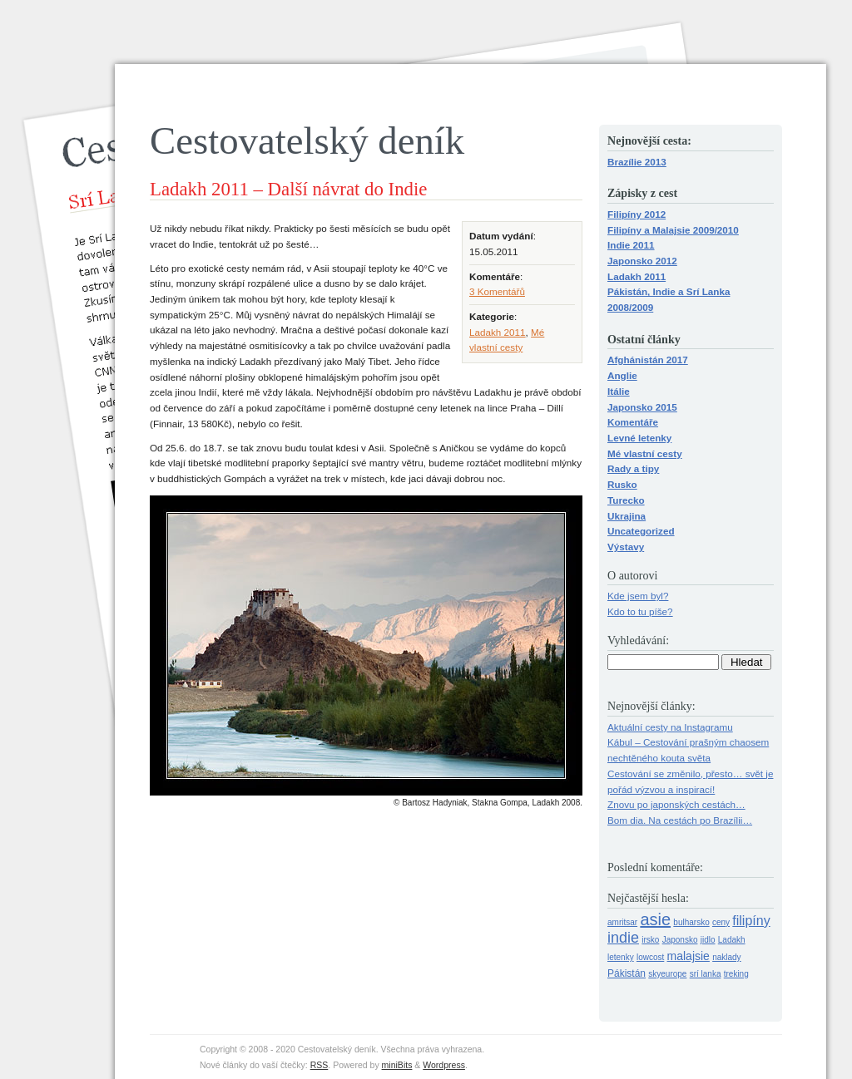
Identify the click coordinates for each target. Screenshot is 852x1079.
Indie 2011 (631, 244)
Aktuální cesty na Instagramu (670, 727)
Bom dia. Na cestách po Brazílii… (679, 820)
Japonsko (680, 939)
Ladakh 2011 (497, 332)
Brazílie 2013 (636, 161)
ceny (721, 922)
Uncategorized (641, 530)
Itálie (618, 391)
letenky (620, 957)
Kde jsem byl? (637, 595)
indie (623, 937)
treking (736, 973)
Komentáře (632, 421)
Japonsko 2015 (642, 407)
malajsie (688, 956)
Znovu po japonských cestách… (676, 804)
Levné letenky (639, 437)
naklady (726, 957)
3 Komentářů (497, 291)
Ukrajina (626, 515)
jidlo (708, 939)
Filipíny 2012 (636, 214)
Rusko (622, 484)
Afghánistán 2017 (647, 359)
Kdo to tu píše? (640, 611)
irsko (650, 939)
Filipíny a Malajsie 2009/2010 (673, 229)
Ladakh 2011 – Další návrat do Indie (288, 189)
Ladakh (732, 939)
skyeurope (667, 973)
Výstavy (625, 546)
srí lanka (705, 973)
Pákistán (626, 973)
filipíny (751, 921)
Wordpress (444, 1065)
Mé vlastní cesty (644, 453)
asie (655, 919)
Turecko (626, 500)
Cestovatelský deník (307, 140)
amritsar (622, 922)
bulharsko (691, 922)
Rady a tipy (633, 468)
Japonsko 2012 (642, 260)
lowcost (650, 957)
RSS (319, 1065)
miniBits (397, 1065)
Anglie (622, 375)
